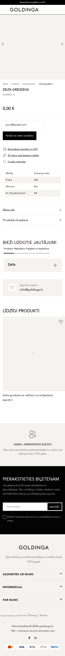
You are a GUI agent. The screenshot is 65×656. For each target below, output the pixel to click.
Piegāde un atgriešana (37, 248)
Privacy (33, 615)
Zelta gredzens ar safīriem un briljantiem (28, 395)
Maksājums (19, 248)
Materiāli (32, 210)
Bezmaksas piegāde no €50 (32, 2)
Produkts (8, 248)
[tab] (32, 210)
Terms (43, 615)
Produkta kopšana (32, 220)
